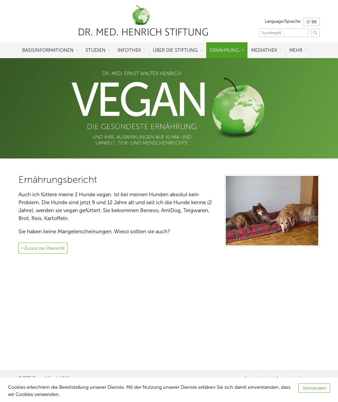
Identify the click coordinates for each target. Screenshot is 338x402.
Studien (96, 50)
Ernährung (224, 50)
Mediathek (264, 50)
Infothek (129, 50)
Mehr (295, 50)
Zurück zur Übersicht (44, 248)
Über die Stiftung (175, 50)
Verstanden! (315, 388)
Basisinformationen (48, 50)
